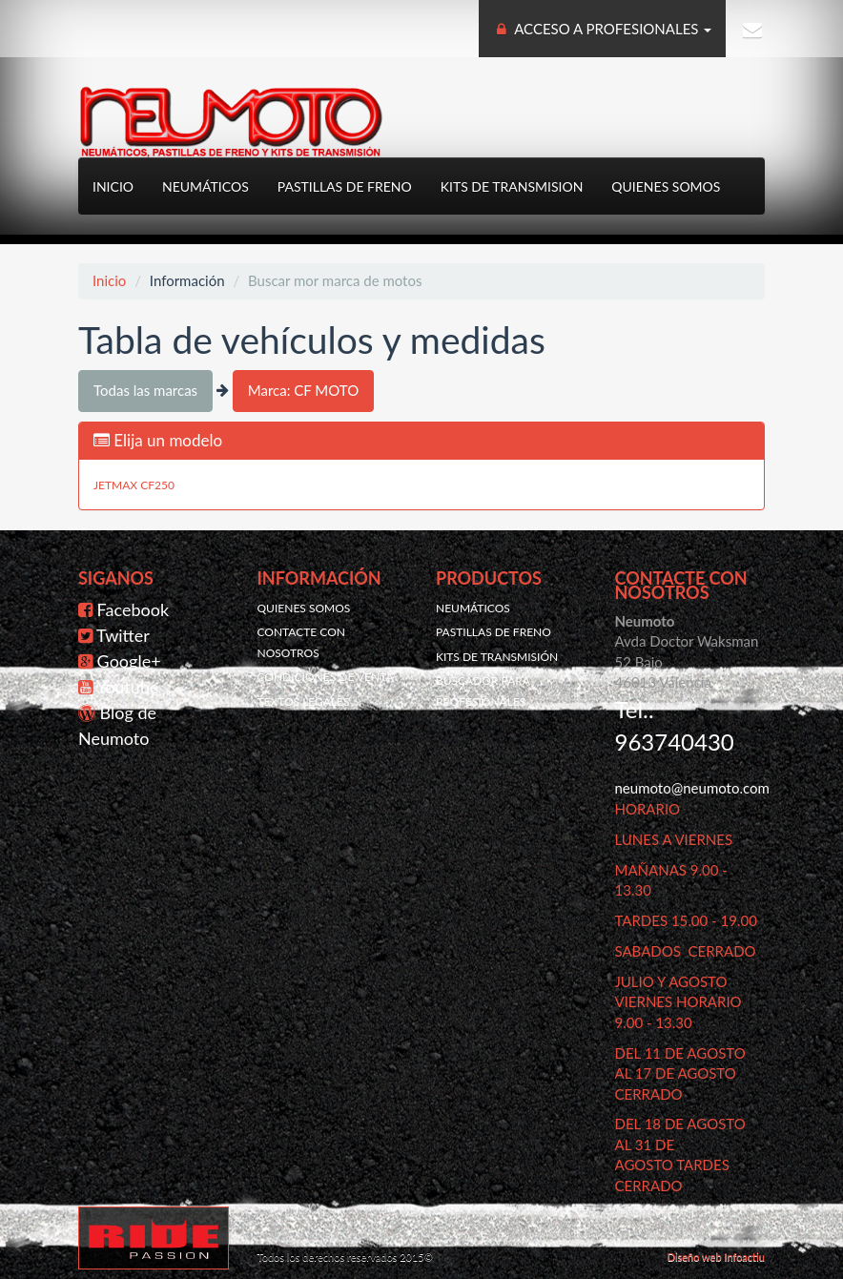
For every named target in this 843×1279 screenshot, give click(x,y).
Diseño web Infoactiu (716, 1256)
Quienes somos (665, 186)
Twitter (123, 635)
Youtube (127, 686)
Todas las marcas (145, 390)
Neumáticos (205, 186)
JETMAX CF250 (134, 485)
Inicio (113, 186)
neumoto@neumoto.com (692, 787)
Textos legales (303, 701)
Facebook (133, 609)
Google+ (129, 660)
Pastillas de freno (345, 186)
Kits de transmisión (497, 657)
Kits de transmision (512, 186)
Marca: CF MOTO (303, 390)
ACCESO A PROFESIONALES (602, 28)
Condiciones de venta (325, 677)
